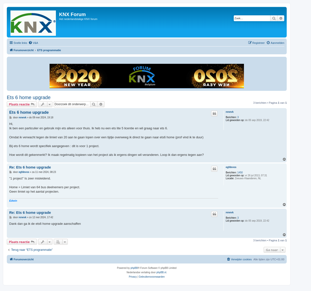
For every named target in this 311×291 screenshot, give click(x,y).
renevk (229, 112)
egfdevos (231, 167)
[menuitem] (33, 43)
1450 (240, 172)
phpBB (134, 268)
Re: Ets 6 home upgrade (30, 167)
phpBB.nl (161, 272)
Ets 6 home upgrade (29, 97)
